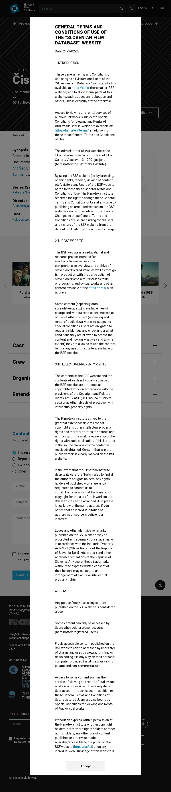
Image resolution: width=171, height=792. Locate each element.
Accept (86, 766)
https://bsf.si (81, 88)
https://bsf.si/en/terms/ (72, 130)
